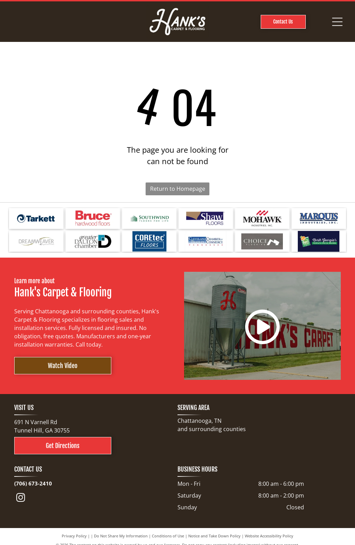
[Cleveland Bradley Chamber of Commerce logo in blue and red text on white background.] (206, 241)
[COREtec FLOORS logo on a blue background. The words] (149, 241)
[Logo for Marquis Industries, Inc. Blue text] (319, 218)
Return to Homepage (177, 189)
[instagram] (20, 498)
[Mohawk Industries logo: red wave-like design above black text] (262, 218)
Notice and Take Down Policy (214, 535)
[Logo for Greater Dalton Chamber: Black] (93, 241)
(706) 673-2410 (33, 483)
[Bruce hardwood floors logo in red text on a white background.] (93, 218)
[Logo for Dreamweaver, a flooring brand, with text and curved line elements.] (36, 241)
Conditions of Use (168, 535)
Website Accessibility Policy (269, 535)
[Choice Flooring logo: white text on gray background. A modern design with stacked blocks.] (262, 241)
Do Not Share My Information (121, 535)
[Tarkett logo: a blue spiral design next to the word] (36, 218)
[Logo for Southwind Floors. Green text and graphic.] (149, 218)
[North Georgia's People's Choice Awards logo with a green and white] (319, 241)
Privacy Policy (74, 535)
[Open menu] (337, 22)
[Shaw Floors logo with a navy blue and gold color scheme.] (206, 218)
